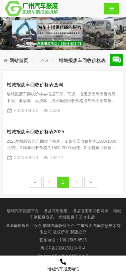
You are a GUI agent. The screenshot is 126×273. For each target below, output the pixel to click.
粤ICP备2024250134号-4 (63, 248)
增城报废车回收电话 (76, 217)
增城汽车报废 (55, 211)
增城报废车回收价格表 (82, 60)
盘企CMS (63, 256)
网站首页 (18, 60)
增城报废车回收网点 (90, 211)
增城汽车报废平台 (23, 211)
